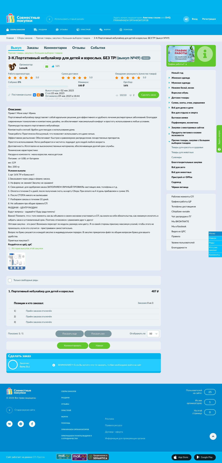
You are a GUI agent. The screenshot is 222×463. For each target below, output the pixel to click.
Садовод (176, 182)
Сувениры (177, 157)
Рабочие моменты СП (183, 197)
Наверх (99, 346)
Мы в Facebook (179, 226)
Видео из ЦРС (179, 231)
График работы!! (177, 64)
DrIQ (167, 18)
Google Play (207, 457)
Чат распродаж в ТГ (181, 217)
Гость (22, 367)
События (98, 48)
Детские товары (180, 98)
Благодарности (179, 248)
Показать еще (69, 334)
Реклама (109, 419)
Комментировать (72, 346)
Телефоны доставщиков (184, 207)
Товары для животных (182, 152)
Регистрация (209, 19)
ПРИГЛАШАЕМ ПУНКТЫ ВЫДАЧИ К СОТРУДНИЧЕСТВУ (76, 437)
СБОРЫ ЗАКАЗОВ (15, 29)
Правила (176, 236)
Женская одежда (181, 78)
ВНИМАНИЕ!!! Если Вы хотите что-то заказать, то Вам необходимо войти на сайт (99, 365)
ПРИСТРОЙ (83, 29)
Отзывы (78, 48)
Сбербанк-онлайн (181, 212)
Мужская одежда (181, 83)
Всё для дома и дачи (182, 108)
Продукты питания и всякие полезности (186, 134)
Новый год (177, 73)
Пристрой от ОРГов (182, 177)
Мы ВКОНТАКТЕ (180, 222)
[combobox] (153, 333)
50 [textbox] (150, 334)
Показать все (98, 334)
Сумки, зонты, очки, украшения (188, 103)
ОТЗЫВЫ (62, 29)
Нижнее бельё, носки (183, 88)
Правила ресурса (113, 425)
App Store (183, 457)
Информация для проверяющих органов (125, 438)
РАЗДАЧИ (40, 29)
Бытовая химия (180, 118)
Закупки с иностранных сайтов (188, 128)
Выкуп (16, 48)
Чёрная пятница (180, 187)
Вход (194, 19)
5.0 (37, 78)
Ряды (211, 243)
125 (57, 66)
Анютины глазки (152, 18)
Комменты (214, 255)
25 (210, 392)
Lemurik (23, 68)
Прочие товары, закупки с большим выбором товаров (35, 53)
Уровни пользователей (183, 243)
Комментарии (55, 48)
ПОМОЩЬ (125, 29)
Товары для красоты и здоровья (187, 147)
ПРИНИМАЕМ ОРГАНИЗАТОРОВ (130, 20)
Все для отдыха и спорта (185, 113)
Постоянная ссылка (19, 95)
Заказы (32, 48)
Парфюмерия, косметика (185, 123)
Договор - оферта (114, 432)
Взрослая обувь (180, 93)
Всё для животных (181, 172)
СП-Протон (39, 457)
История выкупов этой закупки (27, 248)
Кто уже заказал (213, 248)
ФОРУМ (105, 29)
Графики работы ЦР (181, 202)
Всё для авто (178, 167)
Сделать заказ (148, 95)
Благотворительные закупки (187, 162)
